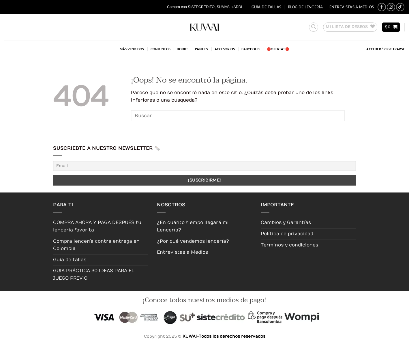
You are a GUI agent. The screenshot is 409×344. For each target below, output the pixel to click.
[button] (313, 27)
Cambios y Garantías (286, 222)
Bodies (182, 49)
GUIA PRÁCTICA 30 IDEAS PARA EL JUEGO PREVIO (93, 274)
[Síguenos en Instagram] (391, 7)
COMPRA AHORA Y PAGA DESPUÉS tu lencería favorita (97, 226)
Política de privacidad (287, 233)
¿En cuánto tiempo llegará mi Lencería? (193, 226)
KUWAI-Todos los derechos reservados (224, 336)
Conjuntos (160, 49)
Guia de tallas (267, 7)
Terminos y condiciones (289, 245)
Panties (201, 49)
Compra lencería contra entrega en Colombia (96, 245)
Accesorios (225, 49)
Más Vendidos (132, 49)
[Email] (204, 166)
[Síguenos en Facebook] (382, 7)
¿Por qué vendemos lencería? (193, 241)
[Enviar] (350, 115)
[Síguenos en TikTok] (400, 7)
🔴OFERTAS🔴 (278, 49)
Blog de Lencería (305, 7)
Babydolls (250, 49)
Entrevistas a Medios (351, 7)
